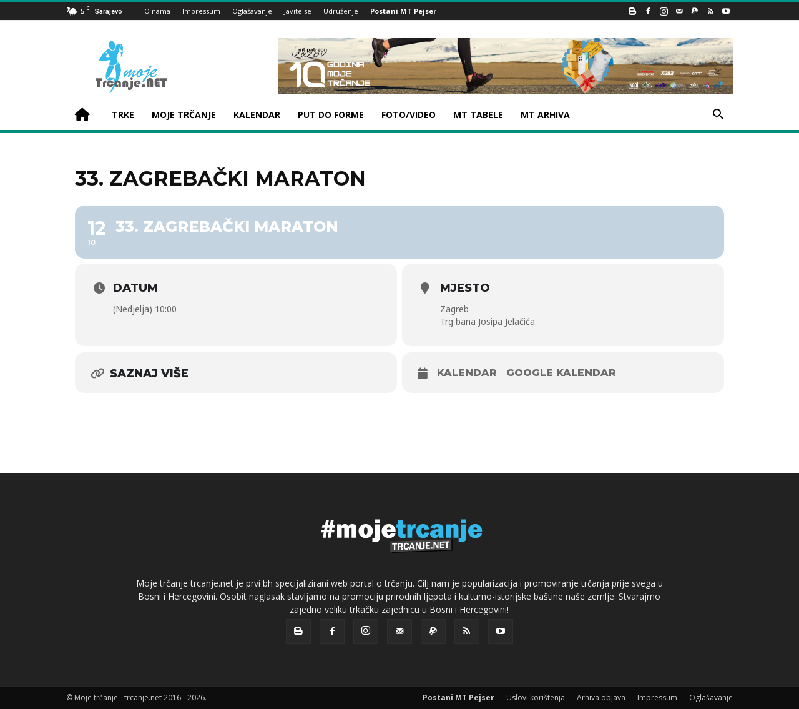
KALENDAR (256, 115)
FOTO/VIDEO (408, 115)
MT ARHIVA (545, 115)
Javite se (297, 11)
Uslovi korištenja (535, 697)
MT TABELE (478, 115)
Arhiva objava (601, 697)
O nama (157, 11)
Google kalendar (561, 373)
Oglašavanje (252, 11)
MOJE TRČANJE (184, 115)
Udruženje (340, 11)
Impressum (201, 11)
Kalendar (467, 373)
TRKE (123, 115)
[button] (718, 116)
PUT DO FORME (331, 115)
